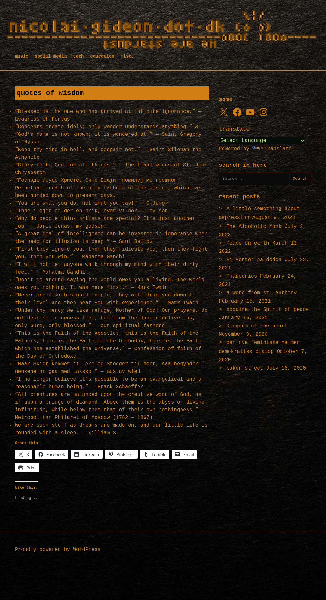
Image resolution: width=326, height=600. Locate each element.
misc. (127, 56)
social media (51, 56)
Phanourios (241, 276)
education (102, 56)
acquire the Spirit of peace (267, 309)
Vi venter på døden (253, 260)
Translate (272, 149)
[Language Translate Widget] (262, 140)
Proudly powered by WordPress (58, 549)
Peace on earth (247, 243)
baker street (244, 368)
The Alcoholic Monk (253, 227)
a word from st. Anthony (261, 293)
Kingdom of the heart (256, 326)
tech (78, 56)
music (21, 56)
